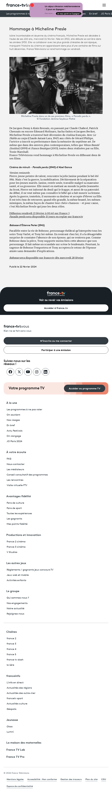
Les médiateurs (15, 469)
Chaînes (11, 631)
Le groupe (12, 591)
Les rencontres (15, 480)
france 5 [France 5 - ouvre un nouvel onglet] (11, 654)
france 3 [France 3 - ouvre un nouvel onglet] (11, 644)
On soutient (13, 415)
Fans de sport (14, 508)
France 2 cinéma (16, 542)
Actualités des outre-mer (21, 693)
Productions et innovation (23, 535)
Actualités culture (17, 704)
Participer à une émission (56, 350)
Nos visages (13, 420)
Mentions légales (15, 779)
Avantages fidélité (18, 496)
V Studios (12, 552)
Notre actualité (15, 608)
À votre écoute (16, 452)
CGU (103, 779)
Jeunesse (12, 720)
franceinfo (13, 676)
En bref (93, 14)
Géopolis (11, 709)
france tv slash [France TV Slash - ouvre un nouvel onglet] (15, 660)
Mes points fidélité (17, 524)
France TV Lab (15, 749)
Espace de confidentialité (20, 786)
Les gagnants (14, 519)
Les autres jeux (16, 563)
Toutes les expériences (19, 513)
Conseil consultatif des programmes (27, 475)
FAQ (9, 459)
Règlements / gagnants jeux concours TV (30, 570)
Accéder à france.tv (56, 308)
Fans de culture (15, 503)
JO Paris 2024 (14, 441)
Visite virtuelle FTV (17, 485)
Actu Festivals (14, 431)
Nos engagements (17, 603)
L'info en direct (15, 683)
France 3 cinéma (16, 547)
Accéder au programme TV (84, 388)
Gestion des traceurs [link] (71, 779)
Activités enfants (16, 580)
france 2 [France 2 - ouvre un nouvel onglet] (11, 638)
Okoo (10, 727)
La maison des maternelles (23, 742)
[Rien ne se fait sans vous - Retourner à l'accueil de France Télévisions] (56, 329)
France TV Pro (15, 756)
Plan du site (91, 779)
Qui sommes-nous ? (18, 598)
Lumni (10, 732)
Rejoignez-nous (15, 614)
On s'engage (14, 436)
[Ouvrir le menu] (104, 5)
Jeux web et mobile (18, 575)
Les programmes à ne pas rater (24, 14)
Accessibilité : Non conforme (42, 779)
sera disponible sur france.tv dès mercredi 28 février (46, 257)
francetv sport (15, 698)
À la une (11, 403)
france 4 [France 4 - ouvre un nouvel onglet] (11, 649)
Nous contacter (15, 464)
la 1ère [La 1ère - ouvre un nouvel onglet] (10, 665)
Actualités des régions (19, 688)
